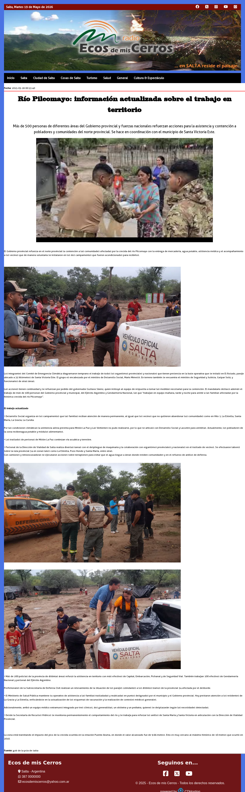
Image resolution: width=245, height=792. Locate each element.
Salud (107, 78)
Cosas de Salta (71, 78)
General (122, 78)
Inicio (10, 78)
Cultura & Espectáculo (149, 78)
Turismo (92, 78)
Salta (23, 78)
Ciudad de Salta (44, 78)
